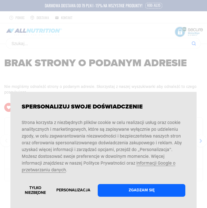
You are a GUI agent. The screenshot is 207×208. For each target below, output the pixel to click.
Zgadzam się (142, 190)
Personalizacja (73, 190)
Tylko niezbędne (35, 190)
